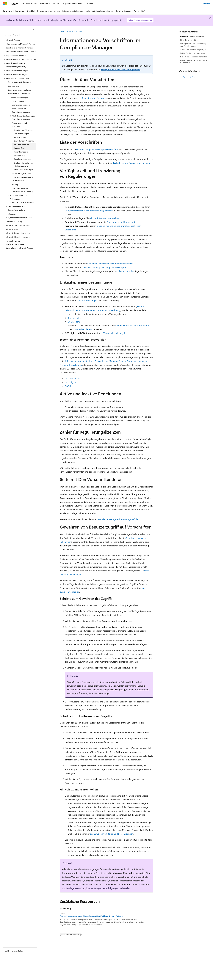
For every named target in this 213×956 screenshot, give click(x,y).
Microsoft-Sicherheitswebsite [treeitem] (17, 237)
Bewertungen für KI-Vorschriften (122, 222)
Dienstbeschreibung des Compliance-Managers (104, 267)
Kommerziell (73, 317)
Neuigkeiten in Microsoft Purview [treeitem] (19, 47)
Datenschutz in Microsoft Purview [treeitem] (19, 248)
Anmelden (205, 3)
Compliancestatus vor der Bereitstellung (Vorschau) (89, 210)
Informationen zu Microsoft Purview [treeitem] (20, 44)
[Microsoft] (5, 3)
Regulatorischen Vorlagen (94, 98)
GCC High (69, 382)
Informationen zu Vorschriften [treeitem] (21, 146)
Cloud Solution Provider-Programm (132, 325)
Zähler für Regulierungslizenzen (193, 53)
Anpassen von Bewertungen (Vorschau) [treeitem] (24, 139)
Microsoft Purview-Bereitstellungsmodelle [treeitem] (14, 243)
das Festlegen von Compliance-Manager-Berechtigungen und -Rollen (96, 888)
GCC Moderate (75, 321)
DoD (67, 386)
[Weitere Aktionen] (150, 31)
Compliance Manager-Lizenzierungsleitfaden (118, 519)
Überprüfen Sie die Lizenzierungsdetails (120, 69)
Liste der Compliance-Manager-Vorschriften (97, 149)
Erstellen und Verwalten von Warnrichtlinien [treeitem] (23, 179)
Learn (62, 31)
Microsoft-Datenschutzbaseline (104, 218)
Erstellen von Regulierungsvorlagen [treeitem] (23, 157)
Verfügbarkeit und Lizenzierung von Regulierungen (193, 44)
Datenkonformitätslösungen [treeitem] (19, 82)
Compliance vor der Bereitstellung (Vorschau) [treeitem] (22, 190)
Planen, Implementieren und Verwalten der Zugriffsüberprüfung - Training (91, 916)
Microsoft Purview (74, 31)
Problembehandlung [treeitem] (13, 221)
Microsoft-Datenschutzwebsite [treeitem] (18, 233)
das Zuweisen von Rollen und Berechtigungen (111, 833)
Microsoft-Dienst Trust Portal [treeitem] (22, 202)
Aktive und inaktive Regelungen (193, 49)
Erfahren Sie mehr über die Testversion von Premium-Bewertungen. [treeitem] (24, 166)
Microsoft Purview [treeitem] (13, 40)
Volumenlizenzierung (113, 333)
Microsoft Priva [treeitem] (11, 229)
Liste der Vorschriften (189, 40)
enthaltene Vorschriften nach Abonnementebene (110, 263)
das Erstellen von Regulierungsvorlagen (131, 162)
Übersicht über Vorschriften (192, 36)
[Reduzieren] (33, 29)
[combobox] (18, 35)
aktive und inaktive (125, 271)
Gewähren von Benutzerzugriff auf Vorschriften (194, 61)
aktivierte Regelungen (86, 300)
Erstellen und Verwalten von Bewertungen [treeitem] (24, 132)
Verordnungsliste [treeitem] (21, 151)
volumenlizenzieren (82, 329)
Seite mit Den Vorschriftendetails (193, 56)
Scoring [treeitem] (15, 184)
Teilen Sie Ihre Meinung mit (140, 20)
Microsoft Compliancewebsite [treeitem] (17, 225)
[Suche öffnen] (197, 3)
